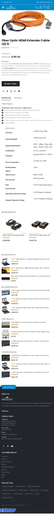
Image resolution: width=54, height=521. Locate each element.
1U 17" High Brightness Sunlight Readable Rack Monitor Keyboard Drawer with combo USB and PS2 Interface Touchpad (31, 259)
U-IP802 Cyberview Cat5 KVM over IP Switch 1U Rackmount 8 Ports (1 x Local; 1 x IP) (31, 341)
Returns (4, 469)
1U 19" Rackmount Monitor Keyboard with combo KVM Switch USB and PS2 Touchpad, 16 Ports (31, 299)
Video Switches (6, 494)
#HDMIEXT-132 (6, 54)
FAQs (3, 475)
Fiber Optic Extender (8, 233)
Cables (37, 494)
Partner (4, 464)
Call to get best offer (9, 510)
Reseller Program (7, 462)
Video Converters (18, 494)
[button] (48, 7)
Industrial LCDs (29, 494)
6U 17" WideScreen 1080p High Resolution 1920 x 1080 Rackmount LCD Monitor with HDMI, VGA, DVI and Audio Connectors (31, 268)
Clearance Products (7, 497)
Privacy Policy (6, 472)
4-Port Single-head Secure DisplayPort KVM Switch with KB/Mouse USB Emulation (31, 290)
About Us (4, 459)
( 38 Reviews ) (14, 47)
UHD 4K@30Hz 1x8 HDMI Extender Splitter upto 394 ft (28, 322)
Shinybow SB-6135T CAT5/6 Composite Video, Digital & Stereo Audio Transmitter (31, 332)
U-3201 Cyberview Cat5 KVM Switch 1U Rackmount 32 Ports (30, 372)
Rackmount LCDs (20, 486)
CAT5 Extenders (34, 490)
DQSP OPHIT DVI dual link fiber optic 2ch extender (14, 235)
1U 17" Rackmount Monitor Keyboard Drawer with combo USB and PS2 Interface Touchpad (31, 364)
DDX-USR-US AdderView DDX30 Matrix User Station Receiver (30, 276)
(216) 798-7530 (6, 429)
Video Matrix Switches (34, 486)
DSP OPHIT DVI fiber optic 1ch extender (40, 235)
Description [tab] (6, 98)
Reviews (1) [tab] (18, 98)
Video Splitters (45, 490)
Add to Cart (12, 84)
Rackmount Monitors (8, 486)
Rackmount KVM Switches (9, 490)
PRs (3, 477)
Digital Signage (23, 490)
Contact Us (5, 456)
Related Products (9, 212)
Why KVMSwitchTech (8, 467)
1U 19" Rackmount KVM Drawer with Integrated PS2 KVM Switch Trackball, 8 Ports (31, 308)
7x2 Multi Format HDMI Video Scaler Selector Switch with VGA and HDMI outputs (31, 355)
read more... (5, 411)
